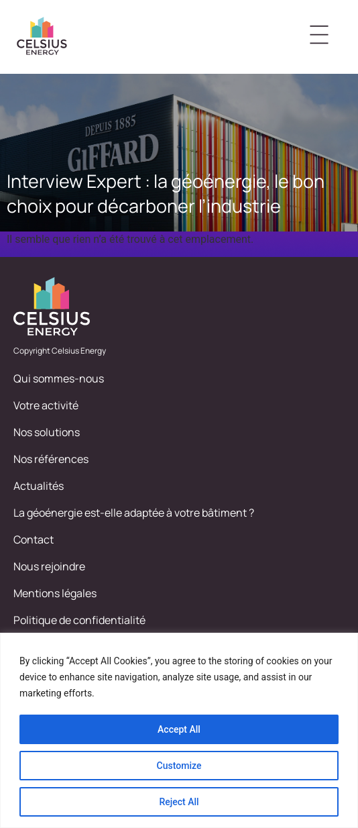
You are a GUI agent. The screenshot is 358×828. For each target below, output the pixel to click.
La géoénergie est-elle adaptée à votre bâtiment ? (133, 512)
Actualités (38, 485)
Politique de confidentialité (79, 620)
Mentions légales (55, 593)
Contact (33, 539)
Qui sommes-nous (58, 378)
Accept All (179, 729)
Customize (179, 765)
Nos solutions (46, 432)
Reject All (178, 801)
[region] (179, 730)
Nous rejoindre (49, 566)
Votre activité (45, 405)
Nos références (50, 459)
